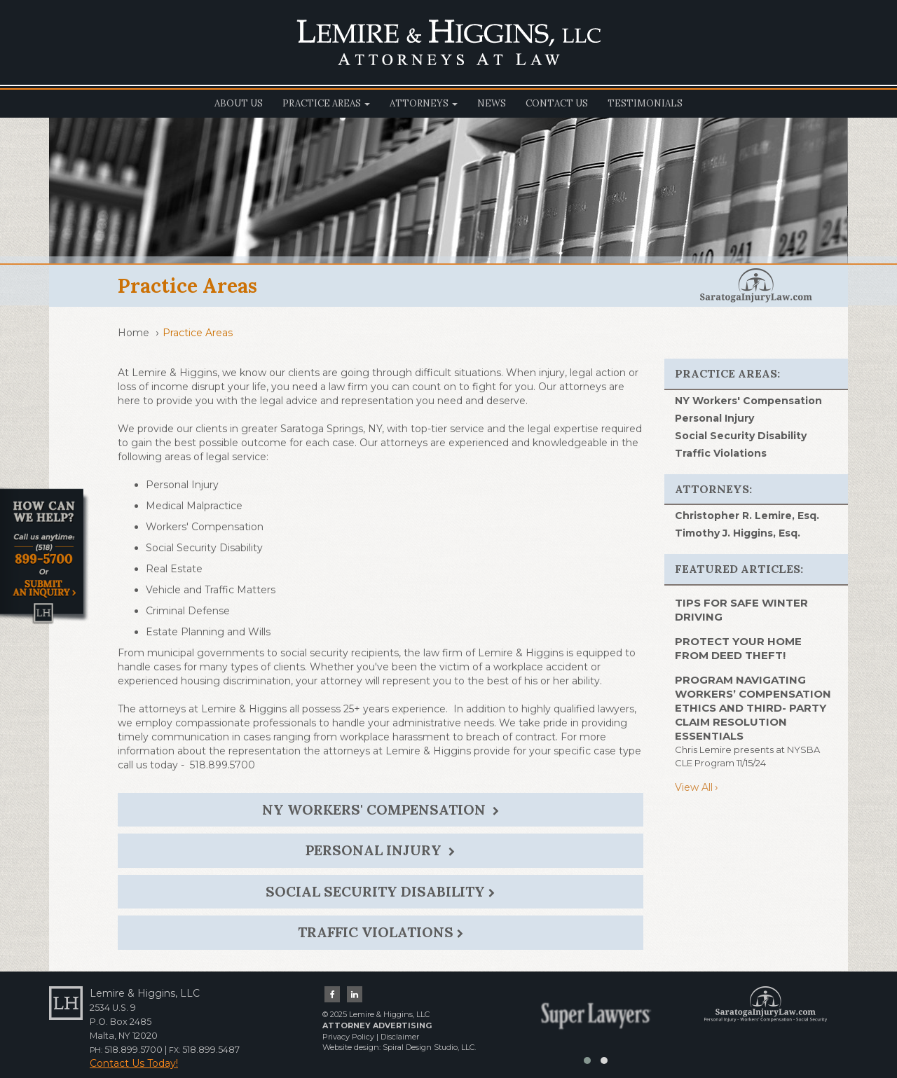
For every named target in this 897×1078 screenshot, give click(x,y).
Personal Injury (380, 850)
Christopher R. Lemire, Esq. (747, 515)
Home (133, 332)
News (491, 103)
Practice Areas (326, 103)
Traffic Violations (380, 932)
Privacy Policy (348, 1037)
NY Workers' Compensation (380, 809)
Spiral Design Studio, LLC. (429, 1047)
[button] (587, 1060)
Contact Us (557, 103)
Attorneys (424, 103)
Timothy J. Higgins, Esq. (737, 533)
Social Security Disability (380, 891)
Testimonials (645, 103)
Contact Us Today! (134, 1063)
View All (694, 787)
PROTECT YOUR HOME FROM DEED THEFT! (738, 648)
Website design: (351, 1047)
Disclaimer (400, 1037)
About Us (238, 103)
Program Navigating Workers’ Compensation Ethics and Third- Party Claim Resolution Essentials (753, 707)
